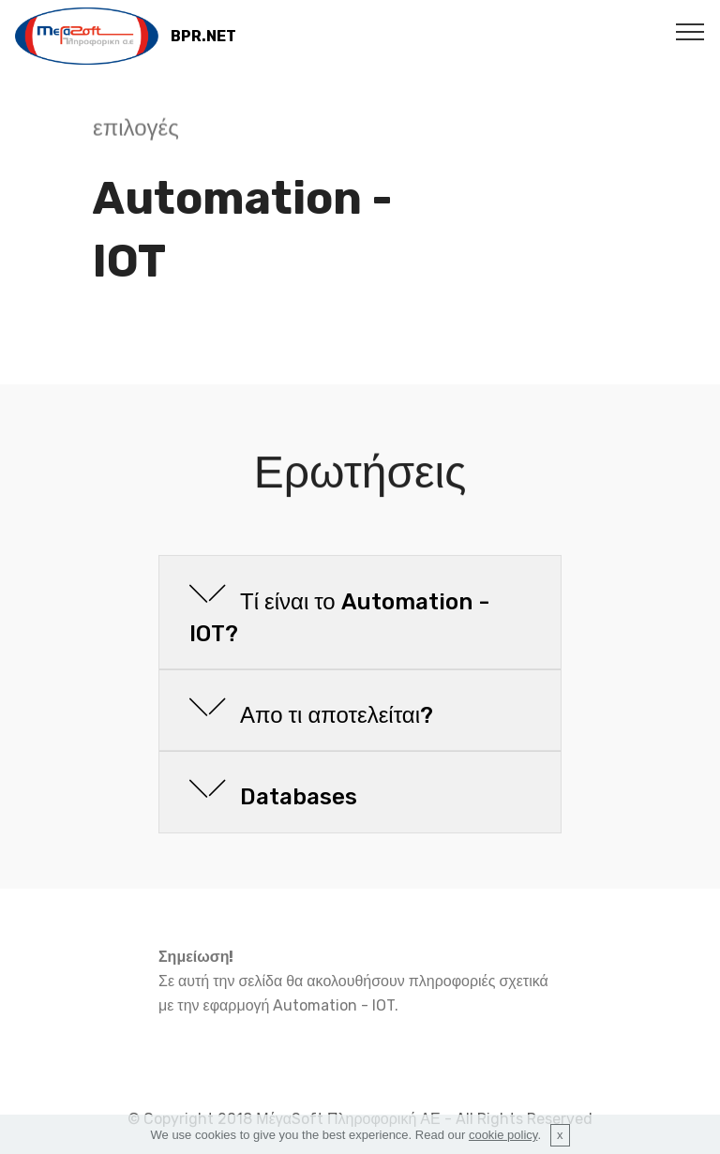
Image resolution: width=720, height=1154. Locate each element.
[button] (360, 612)
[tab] (360, 613)
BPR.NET (203, 36)
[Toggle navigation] (690, 30)
